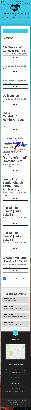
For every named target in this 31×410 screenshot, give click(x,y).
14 (19, 278)
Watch (15, 57)
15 (23, 278)
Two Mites (17, 404)
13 (16, 278)
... (12, 278)
